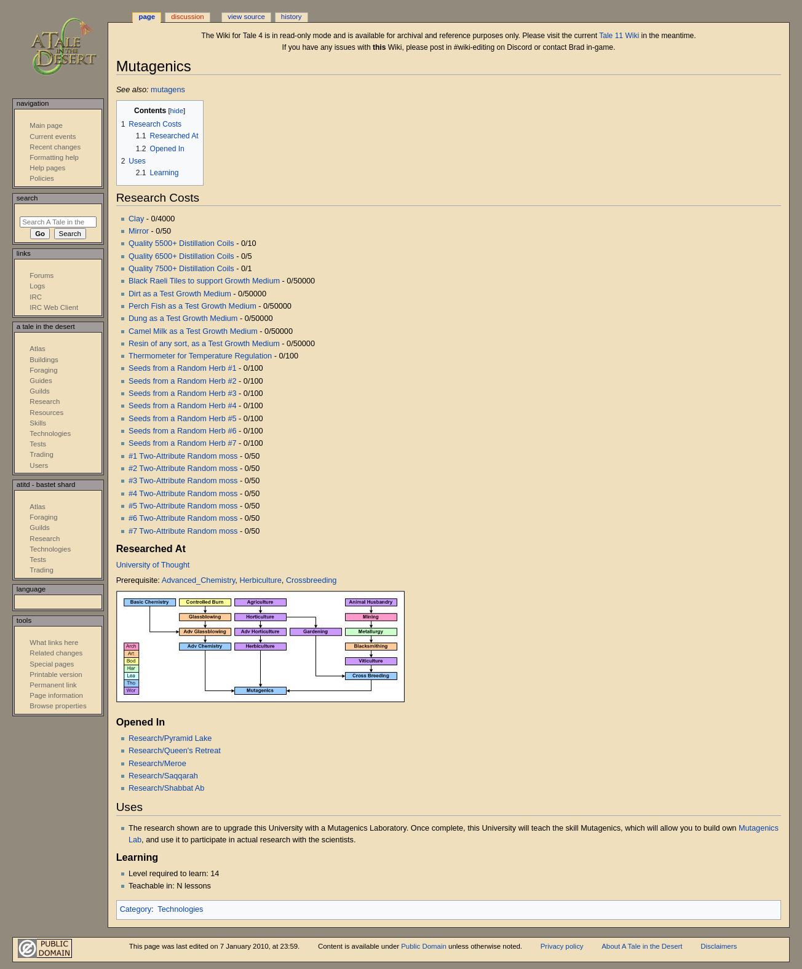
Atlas (37, 348)
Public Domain (424, 946)
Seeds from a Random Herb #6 (183, 431)
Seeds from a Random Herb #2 (183, 381)
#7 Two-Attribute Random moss (183, 531)
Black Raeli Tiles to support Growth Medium (204, 281)
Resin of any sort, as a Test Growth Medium (204, 343)
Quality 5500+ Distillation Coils (181, 243)
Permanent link (53, 685)
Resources (46, 412)
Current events (53, 136)
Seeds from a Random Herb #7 (183, 443)
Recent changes (55, 147)
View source (246, 16)
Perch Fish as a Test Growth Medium (192, 306)
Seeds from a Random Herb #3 (183, 393)
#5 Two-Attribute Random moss (183, 506)
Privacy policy (562, 946)
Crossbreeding (311, 580)
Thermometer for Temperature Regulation (200, 356)
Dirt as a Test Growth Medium (180, 294)
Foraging (43, 370)
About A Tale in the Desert (642, 946)
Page (146, 16)
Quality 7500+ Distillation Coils (181, 268)
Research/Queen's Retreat (175, 750)
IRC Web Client (54, 307)
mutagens (168, 89)
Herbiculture (260, 580)
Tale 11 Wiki (619, 35)
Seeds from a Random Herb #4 (183, 405)
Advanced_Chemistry (199, 580)
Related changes (56, 653)
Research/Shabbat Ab (166, 788)
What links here (54, 642)
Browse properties (58, 706)
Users (39, 465)
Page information (56, 695)
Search (27, 198)
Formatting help (54, 157)
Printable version (56, 674)
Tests (38, 444)
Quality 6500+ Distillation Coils (181, 256)
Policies (42, 178)
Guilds (39, 391)
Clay (136, 219)
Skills (38, 423)
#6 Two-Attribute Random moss (183, 518)
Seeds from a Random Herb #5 (183, 418)
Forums (42, 275)
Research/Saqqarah (163, 776)
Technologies (180, 909)
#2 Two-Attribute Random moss (183, 468)
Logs (37, 286)
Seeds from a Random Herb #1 (183, 368)
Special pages (52, 664)
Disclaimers (719, 946)
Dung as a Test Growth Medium (183, 318)
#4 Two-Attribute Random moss (183, 493)
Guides (41, 380)
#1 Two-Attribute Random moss (183, 456)
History (291, 16)
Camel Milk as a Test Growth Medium (193, 331)
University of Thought (153, 565)
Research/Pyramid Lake (170, 738)
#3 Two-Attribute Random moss (183, 481)
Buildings (44, 359)
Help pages (47, 168)
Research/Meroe (157, 763)
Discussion (187, 16)
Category (135, 909)
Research (45, 401)
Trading (41, 454)
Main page (46, 125)
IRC (36, 297)
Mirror (139, 231)
